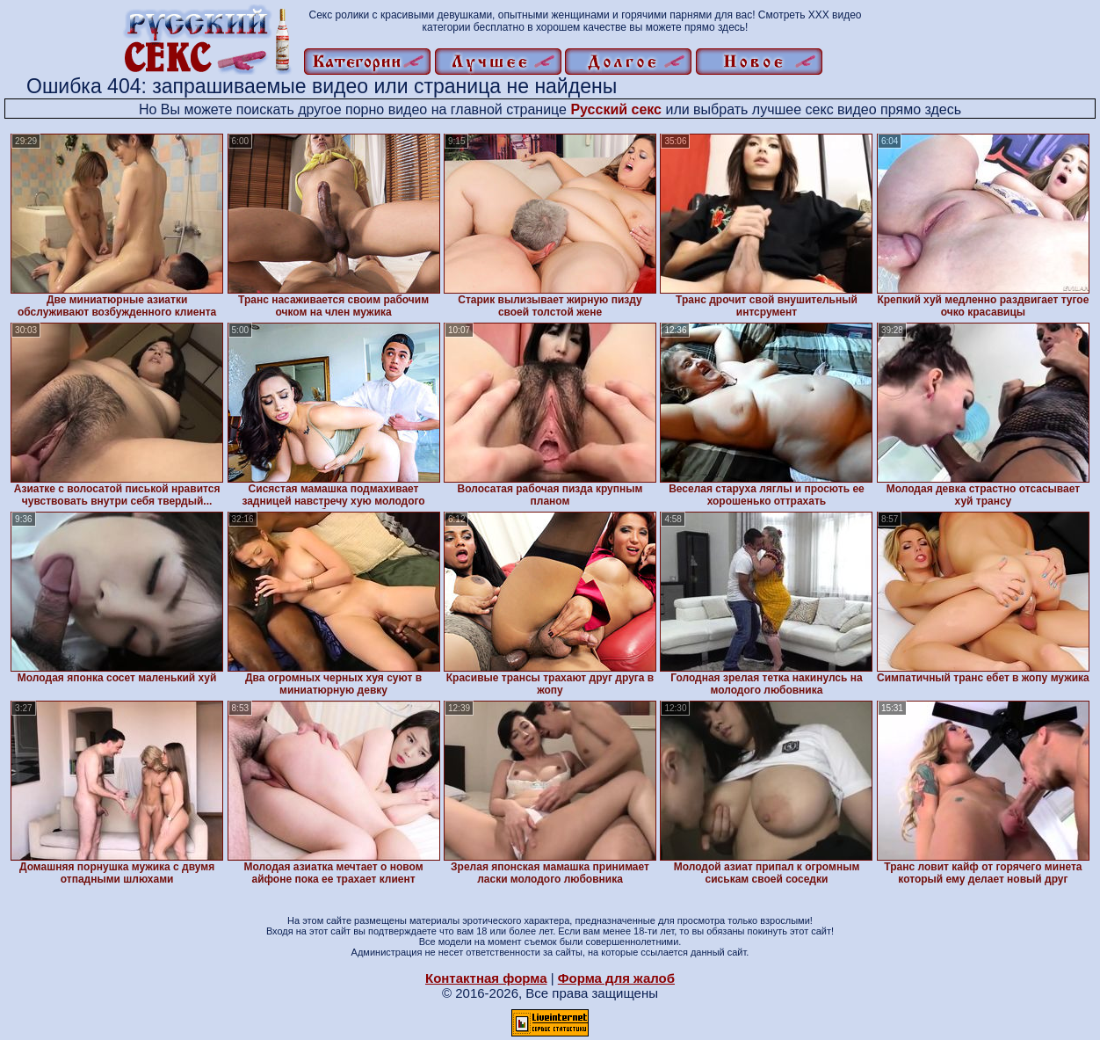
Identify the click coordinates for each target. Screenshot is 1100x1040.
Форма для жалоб (616, 978)
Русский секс (616, 109)
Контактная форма (486, 978)
